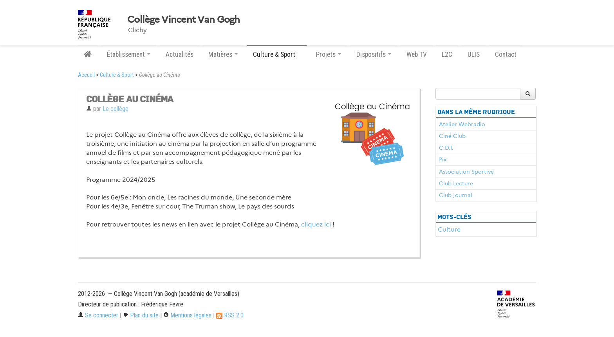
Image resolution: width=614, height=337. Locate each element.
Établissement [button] (128, 54)
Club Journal (455, 195)
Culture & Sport (117, 75)
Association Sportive (466, 171)
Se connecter (98, 315)
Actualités (179, 54)
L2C (447, 54)
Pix (442, 159)
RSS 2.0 (230, 315)
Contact (505, 54)
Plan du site (141, 315)
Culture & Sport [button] (277, 54)
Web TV (416, 54)
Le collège (115, 108)
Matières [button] (223, 54)
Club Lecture (456, 183)
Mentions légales (187, 315)
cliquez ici (316, 224)
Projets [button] (328, 54)
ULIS (474, 54)
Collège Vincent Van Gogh (183, 20)
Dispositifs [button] (373, 54)
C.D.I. (446, 147)
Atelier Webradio (462, 124)
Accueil (86, 75)
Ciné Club (452, 136)
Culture (449, 229)
